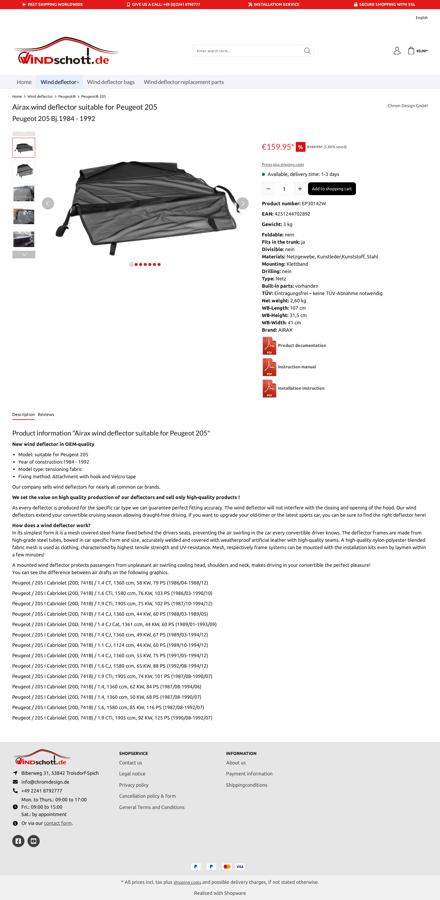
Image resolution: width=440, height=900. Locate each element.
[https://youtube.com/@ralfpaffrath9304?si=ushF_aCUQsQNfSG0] (34, 841)
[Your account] (395, 51)
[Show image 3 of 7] (140, 264)
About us (236, 759)
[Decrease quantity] (268, 189)
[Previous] (48, 203)
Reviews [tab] (46, 414)
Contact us (130, 759)
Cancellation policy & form (147, 793)
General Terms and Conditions (152, 804)
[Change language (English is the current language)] (418, 18)
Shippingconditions (246, 781)
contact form (58, 822)
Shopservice (136, 750)
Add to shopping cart (332, 188)
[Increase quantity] (300, 189)
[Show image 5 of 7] (149, 264)
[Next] (243, 203)
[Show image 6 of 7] (154, 264)
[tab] (23, 415)
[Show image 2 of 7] (136, 264)
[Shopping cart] (417, 51)
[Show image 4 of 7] (145, 264)
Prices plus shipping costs (283, 164)
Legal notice (132, 770)
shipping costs (187, 881)
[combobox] (245, 51)
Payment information (249, 770)
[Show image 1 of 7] (131, 264)
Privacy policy (133, 781)
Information (243, 750)
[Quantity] (284, 189)
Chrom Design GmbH (405, 106)
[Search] (306, 51)
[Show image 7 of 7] (158, 264)
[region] (131, 203)
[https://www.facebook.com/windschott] (18, 841)
